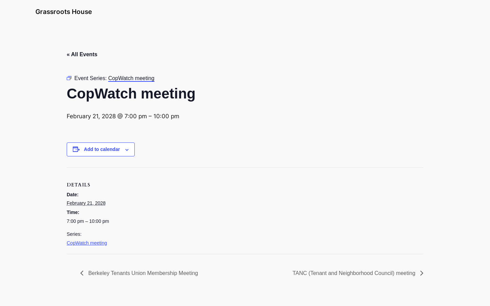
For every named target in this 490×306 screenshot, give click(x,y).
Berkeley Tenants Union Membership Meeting (142, 273)
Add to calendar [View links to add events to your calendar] (102, 149)
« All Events (82, 54)
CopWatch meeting (87, 243)
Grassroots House (63, 11)
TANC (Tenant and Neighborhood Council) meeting (355, 273)
